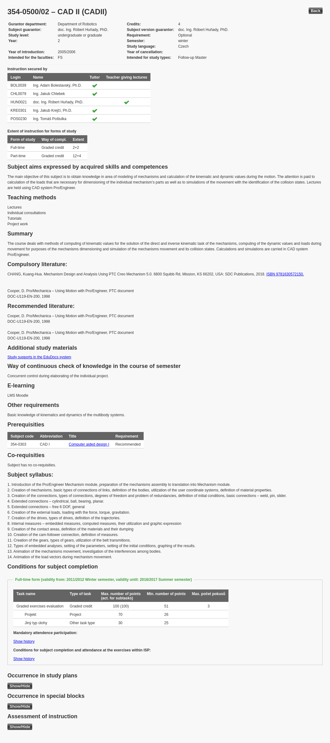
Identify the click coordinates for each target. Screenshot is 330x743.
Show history (24, 641)
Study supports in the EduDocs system (39, 357)
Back (315, 10)
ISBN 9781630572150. (285, 274)
